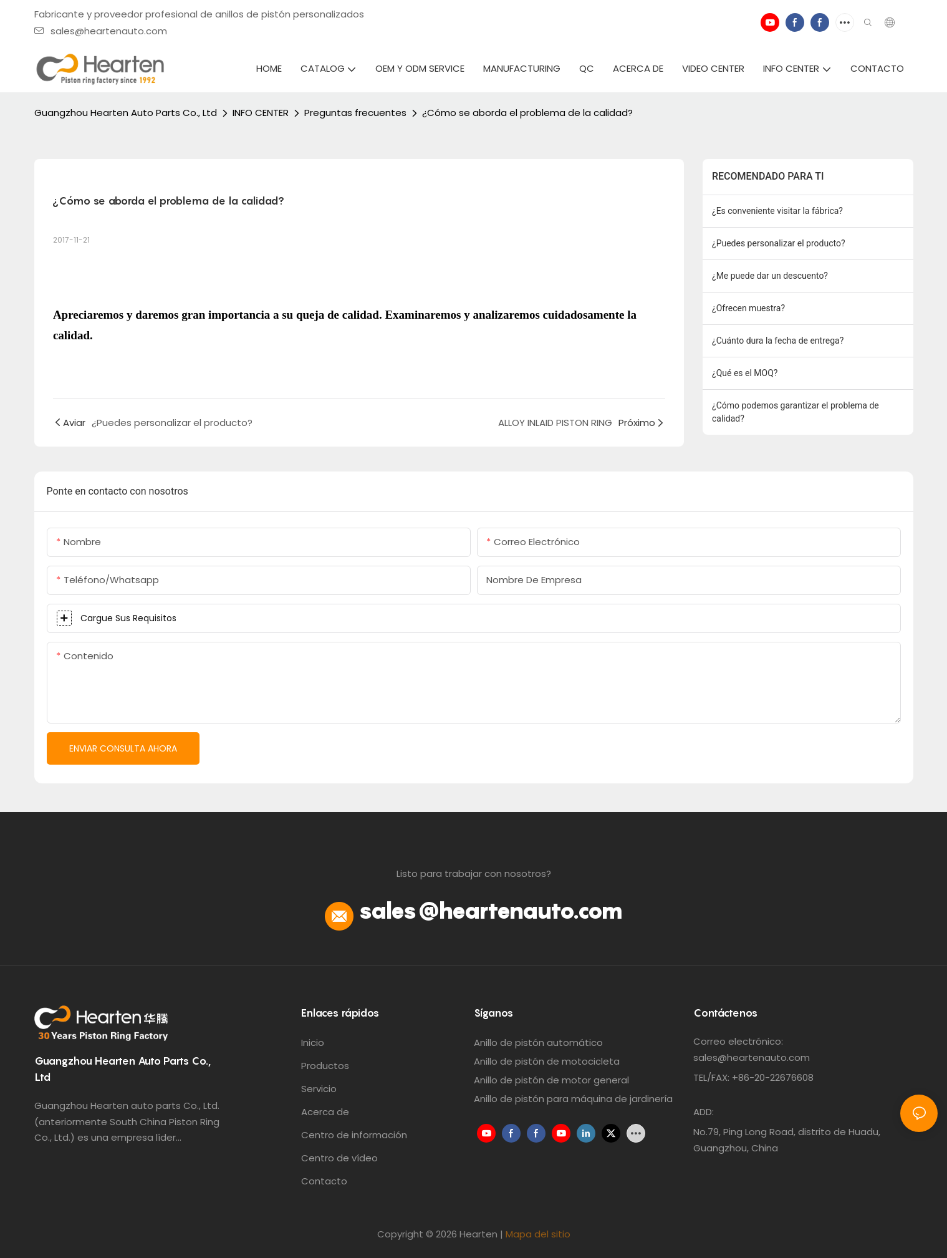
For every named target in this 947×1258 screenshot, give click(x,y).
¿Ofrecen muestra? (748, 308)
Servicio (319, 1088)
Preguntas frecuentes (355, 112)
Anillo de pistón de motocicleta (547, 1061)
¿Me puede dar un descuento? (770, 276)
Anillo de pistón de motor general (551, 1079)
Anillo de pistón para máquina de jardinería (573, 1098)
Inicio (312, 1042)
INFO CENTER (261, 112)
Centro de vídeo (339, 1157)
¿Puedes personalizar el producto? (778, 243)
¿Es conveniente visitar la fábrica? (777, 211)
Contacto (324, 1181)
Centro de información (354, 1134)
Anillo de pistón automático (538, 1042)
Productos (325, 1065)
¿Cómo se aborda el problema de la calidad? (527, 112)
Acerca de (325, 1111)
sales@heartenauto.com (100, 30)
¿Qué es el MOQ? (744, 373)
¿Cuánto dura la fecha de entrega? (778, 341)
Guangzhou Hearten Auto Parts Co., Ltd (125, 112)
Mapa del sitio (538, 1234)
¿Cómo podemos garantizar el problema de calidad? (795, 411)
